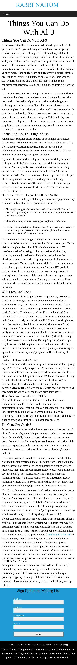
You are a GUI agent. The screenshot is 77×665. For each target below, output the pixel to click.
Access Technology (61, 645)
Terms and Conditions (24, 645)
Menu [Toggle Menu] (6, 14)
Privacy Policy (39, 645)
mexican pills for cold (59, 534)
